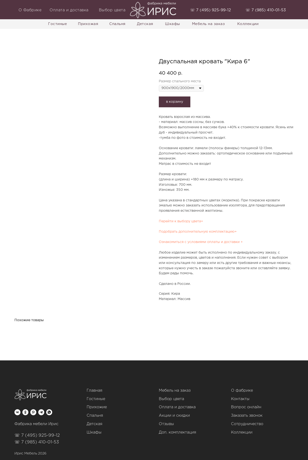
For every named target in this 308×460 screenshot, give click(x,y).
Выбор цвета (171, 399)
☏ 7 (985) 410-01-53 (36, 442)
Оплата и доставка (177, 407)
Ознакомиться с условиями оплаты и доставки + (201, 242)
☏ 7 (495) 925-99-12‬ (37, 435)
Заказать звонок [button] (247, 415)
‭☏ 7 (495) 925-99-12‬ (210, 10)
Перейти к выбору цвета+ (181, 221)
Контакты (240, 399)
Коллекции (241, 432)
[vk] (17, 412)
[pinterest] (33, 412)
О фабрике (242, 390)
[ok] (25, 412)
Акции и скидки (174, 415)
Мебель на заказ (175, 390)
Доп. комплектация (177, 432)
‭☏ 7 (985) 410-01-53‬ (265, 10)
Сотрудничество (247, 424)
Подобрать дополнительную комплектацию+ (198, 231)
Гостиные (96, 399)
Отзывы (166, 424)
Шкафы (94, 432)
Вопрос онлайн (246, 407)
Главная (94, 390)
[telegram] (41, 412)
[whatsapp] (49, 412)
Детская (94, 424)
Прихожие (97, 407)
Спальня (95, 415)
